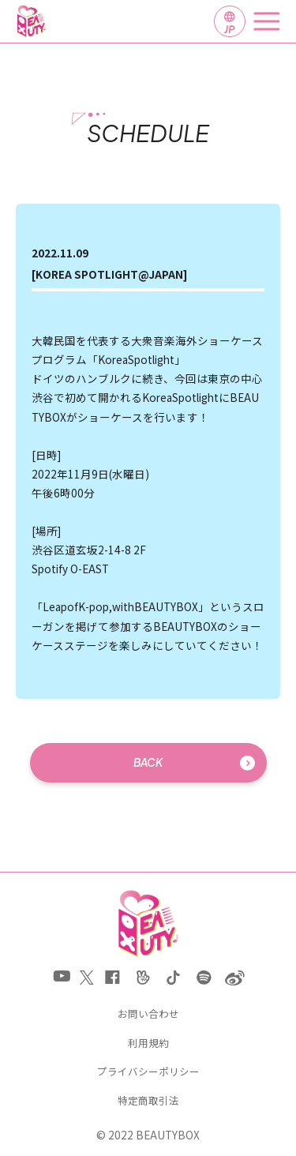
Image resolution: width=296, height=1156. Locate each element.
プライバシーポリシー (148, 1072)
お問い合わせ (148, 1014)
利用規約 (148, 1043)
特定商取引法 (148, 1101)
